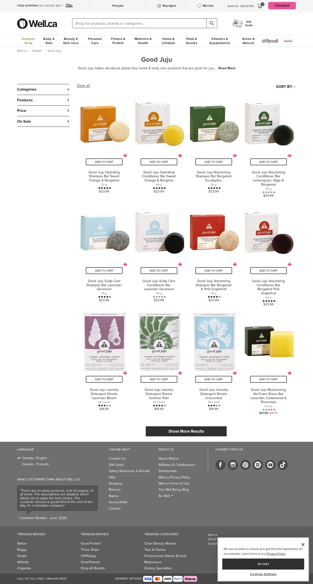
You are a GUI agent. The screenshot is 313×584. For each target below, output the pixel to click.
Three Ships (90, 549)
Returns (115, 489)
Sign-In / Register (240, 6)
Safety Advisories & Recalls (129, 471)
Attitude (23, 562)
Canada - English (34, 458)
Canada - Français (35, 464)
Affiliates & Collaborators (176, 464)
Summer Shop (28, 41)
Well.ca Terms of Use (174, 483)
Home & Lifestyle (168, 41)
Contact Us (117, 458)
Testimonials (167, 471)
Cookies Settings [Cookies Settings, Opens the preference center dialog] (263, 574)
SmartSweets (90, 562)
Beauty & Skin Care (70, 41)
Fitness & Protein (118, 41)
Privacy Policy (276, 553)
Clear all (83, 85)
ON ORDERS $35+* (40, 5)
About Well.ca (168, 458)
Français (117, 5)
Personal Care (95, 41)
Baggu (22, 549)
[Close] (303, 544)
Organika (24, 568)
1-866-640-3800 (55, 578)
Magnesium (153, 562)
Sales (288, 41)
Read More (226, 68)
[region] (263, 559)
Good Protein (91, 543)
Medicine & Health (143, 41)
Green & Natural (248, 41)
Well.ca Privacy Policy (174, 477)
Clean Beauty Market (160, 543)
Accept (263, 563)
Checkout (282, 5)
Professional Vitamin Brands (165, 556)
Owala (21, 556)
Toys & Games (155, 549)
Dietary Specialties (158, 568)
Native (22, 543)
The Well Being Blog (173, 489)
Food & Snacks (191, 41)
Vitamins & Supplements (219, 41)
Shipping (115, 483)
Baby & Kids (49, 41)
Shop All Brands (93, 568)
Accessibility (118, 502)
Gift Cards (116, 464)
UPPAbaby (88, 556)
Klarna (113, 496)
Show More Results (186, 431)
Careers (115, 508)
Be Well (165, 496)
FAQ (112, 477)
